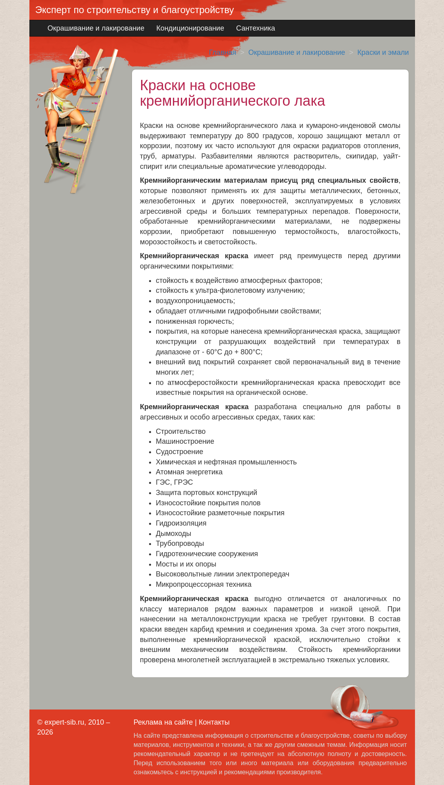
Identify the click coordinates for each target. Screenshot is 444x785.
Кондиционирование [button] (190, 28)
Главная (223, 52)
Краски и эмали (383, 52)
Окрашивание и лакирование (296, 52)
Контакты (214, 722)
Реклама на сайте (163, 722)
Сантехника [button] (255, 28)
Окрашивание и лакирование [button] (96, 28)
